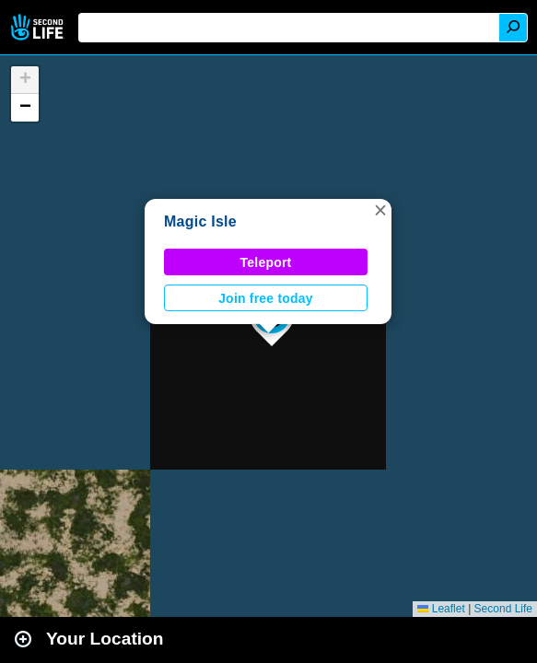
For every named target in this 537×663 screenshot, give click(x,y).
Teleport (266, 262)
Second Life (39, 27)
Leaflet (440, 608)
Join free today (265, 298)
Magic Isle (200, 221)
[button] (380, 210)
